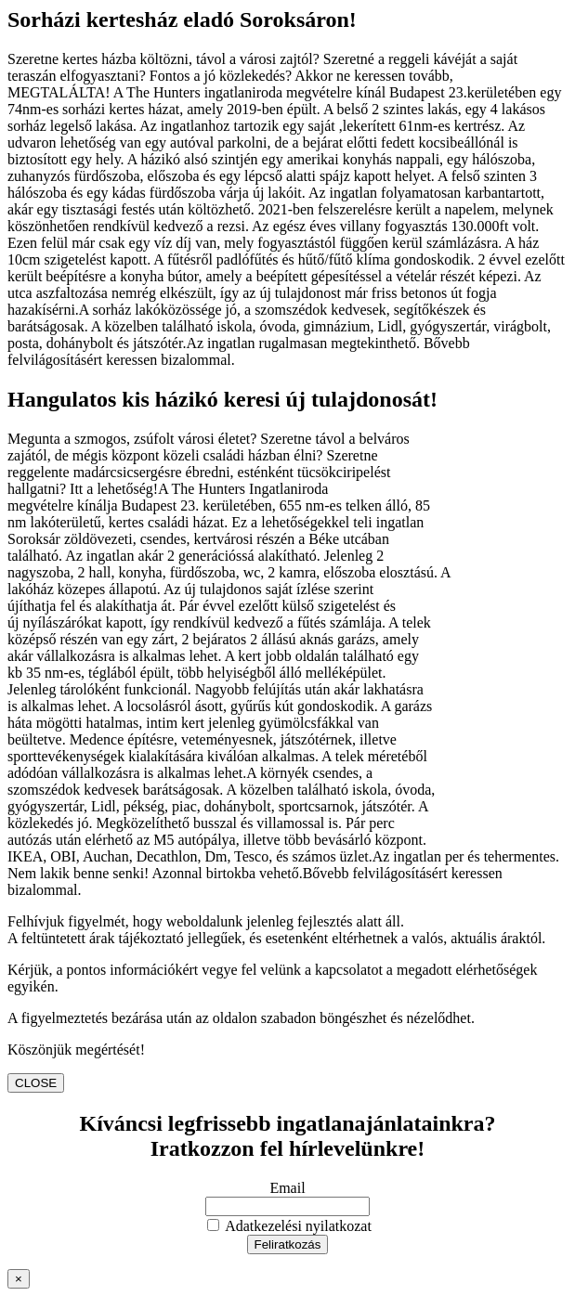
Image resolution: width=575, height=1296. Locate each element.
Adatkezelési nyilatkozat (289, 1226)
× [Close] (18, 1279)
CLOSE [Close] (36, 1083)
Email (287, 1188)
